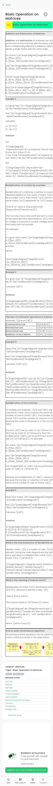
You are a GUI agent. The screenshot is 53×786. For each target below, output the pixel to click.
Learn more (27, 763)
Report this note (14, 715)
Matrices (8, 685)
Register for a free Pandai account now (26, 770)
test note (9, 681)
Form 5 (8, 674)
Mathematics (18, 674)
